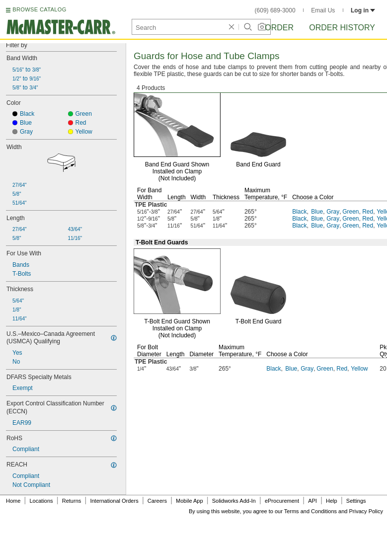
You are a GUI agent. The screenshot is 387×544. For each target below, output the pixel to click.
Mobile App (189, 501)
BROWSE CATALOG (39, 9)
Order (279, 27)
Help (331, 501)
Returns (71, 501)
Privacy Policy (366, 511)
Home (13, 501)
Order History (342, 27)
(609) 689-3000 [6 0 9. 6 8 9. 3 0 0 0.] (275, 10)
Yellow (359, 368)
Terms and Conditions (310, 511)
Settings (356, 501)
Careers (157, 501)
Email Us (323, 10)
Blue (317, 211)
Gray (332, 211)
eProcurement (282, 501)
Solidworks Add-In (234, 501)
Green (350, 211)
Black (299, 211)
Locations (41, 501)
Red (367, 211)
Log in (363, 10)
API (312, 501)
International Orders (114, 501)
